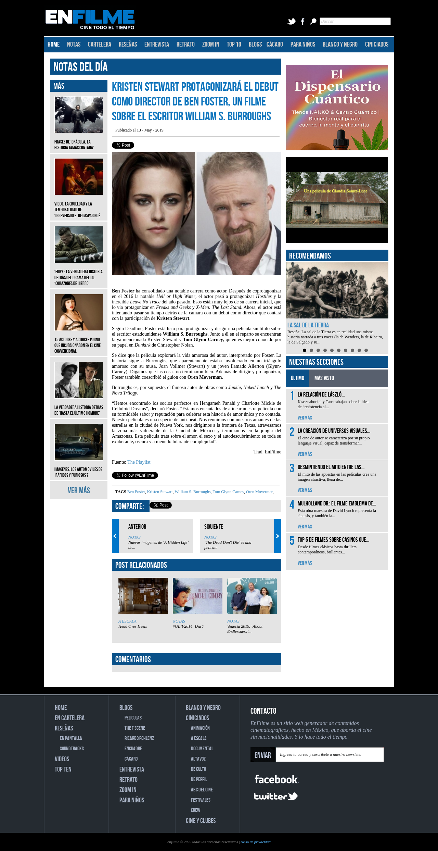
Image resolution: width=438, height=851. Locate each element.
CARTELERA (99, 44)
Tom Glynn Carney (228, 491)
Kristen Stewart (159, 491)
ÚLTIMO (297, 378)
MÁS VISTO (324, 378)
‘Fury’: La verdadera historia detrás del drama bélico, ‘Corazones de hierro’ (78, 272)
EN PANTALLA (71, 738)
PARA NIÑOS (303, 44)
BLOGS (255, 44)
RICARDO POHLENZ (139, 738)
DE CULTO (198, 769)
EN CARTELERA (70, 718)
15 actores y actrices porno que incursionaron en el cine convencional (78, 340)
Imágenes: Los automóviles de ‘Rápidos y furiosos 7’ (78, 467)
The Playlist (138, 462)
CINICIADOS (376, 44)
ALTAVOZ (198, 759)
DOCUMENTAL (202, 749)
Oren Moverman (259, 491)
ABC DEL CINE (202, 790)
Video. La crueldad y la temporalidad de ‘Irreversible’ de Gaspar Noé (78, 204)
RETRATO (186, 44)
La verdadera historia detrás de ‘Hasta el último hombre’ (78, 405)
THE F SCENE (135, 728)
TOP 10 (234, 44)
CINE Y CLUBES (201, 821)
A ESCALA (127, 621)
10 (366, 350)
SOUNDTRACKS (72, 749)
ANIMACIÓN (200, 728)
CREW (195, 810)
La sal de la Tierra (308, 325)
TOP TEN (63, 769)
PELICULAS (133, 718)
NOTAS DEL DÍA (80, 67)
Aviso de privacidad (256, 842)
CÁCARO (275, 44)
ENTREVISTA (156, 44)
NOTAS (73, 44)
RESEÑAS (128, 44)
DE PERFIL (199, 779)
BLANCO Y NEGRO (340, 44)
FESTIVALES (200, 800)
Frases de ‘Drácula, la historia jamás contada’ (78, 140)
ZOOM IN (210, 44)
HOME (54, 44)
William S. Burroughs (192, 491)
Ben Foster (136, 491)
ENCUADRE (133, 749)
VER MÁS (79, 491)
